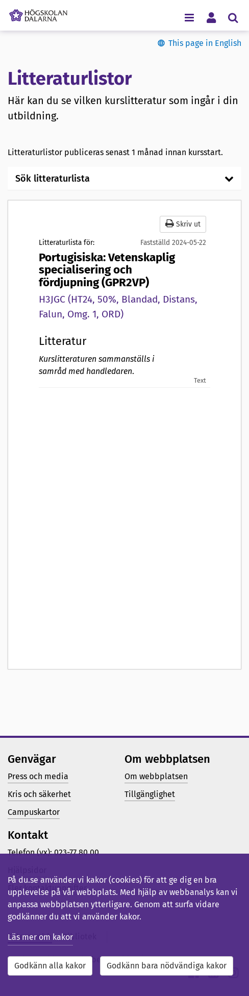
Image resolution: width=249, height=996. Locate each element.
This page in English (204, 43)
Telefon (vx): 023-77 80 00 (53, 852)
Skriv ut (183, 224)
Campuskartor (34, 812)
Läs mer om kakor (40, 937)
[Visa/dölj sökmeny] (233, 17)
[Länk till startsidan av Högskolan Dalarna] (38, 13)
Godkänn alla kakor (50, 965)
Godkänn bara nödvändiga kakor (167, 965)
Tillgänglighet (149, 794)
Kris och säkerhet (39, 794)
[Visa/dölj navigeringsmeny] (189, 17)
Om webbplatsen (156, 776)
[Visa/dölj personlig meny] (211, 17)
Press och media (38, 776)
